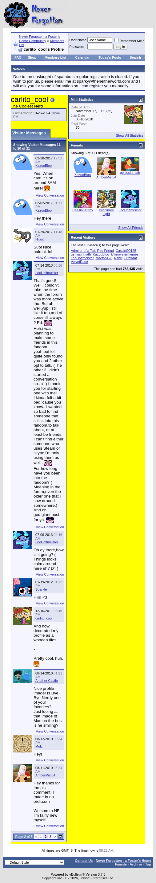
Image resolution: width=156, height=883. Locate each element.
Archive (136, 864)
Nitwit (39, 239)
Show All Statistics (129, 135)
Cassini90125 (82, 210)
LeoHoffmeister (46, 273)
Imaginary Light (106, 212)
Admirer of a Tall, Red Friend (92, 250)
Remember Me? (129, 41)
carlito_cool (44, 618)
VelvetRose (79, 262)
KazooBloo (43, 165)
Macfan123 (103, 258)
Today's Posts (109, 57)
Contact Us (84, 860)
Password (77, 47)
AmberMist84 (45, 775)
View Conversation (50, 195)
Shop (32, 57)
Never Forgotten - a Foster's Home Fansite (123, 862)
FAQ (18, 57)
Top (148, 864)
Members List (55, 57)
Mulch (39, 746)
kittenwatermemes (124, 254)
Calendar (82, 57)
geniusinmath (130, 172)
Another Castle (46, 680)
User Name (78, 40)
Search (135, 57)
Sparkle (41, 589)
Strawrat (130, 258)
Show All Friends (130, 227)
